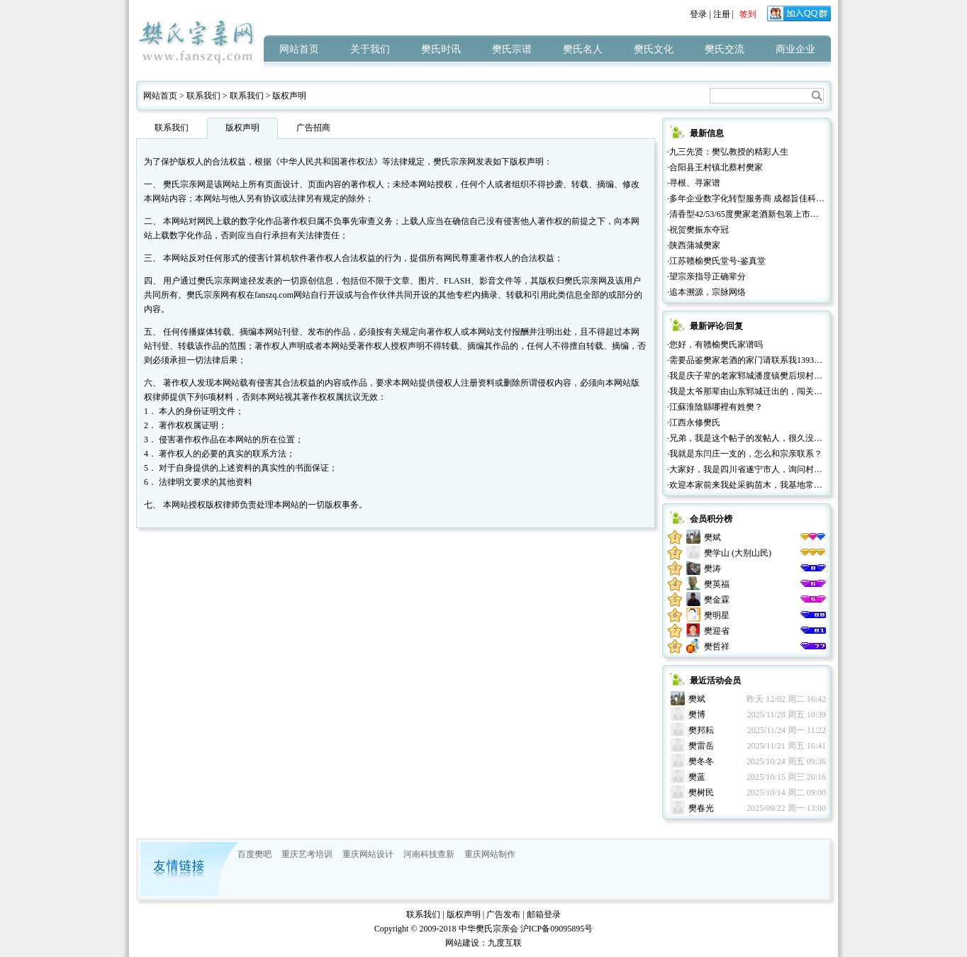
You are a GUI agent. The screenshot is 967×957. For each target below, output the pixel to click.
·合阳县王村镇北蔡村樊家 (715, 167)
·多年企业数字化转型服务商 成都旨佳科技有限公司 (763, 198)
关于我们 (370, 49)
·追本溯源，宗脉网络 (706, 292)
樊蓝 (696, 777)
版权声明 (289, 96)
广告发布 (503, 914)
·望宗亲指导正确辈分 (706, 276)
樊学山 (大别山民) (737, 553)
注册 (721, 14)
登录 (698, 14)
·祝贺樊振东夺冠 (698, 230)
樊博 (696, 715)
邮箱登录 (544, 914)
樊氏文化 (653, 49)
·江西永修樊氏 (693, 422)
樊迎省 (717, 631)
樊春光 (701, 808)
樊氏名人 (583, 49)
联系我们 (203, 96)
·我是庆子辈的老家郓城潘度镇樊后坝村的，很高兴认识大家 (778, 376)
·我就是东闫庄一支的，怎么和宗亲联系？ (744, 454)
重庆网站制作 (489, 854)
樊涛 (712, 568)
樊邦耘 (701, 730)
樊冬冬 (701, 761)
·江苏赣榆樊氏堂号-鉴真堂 (716, 261)
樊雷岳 (701, 746)
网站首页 (299, 49)
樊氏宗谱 (512, 49)
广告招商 (313, 128)
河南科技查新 (428, 854)
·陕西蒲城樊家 (693, 245)
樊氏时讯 (441, 49)
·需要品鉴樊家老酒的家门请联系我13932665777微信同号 (772, 360)
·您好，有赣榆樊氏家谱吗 (715, 344)
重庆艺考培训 (306, 854)
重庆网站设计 (367, 854)
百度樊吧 (254, 854)
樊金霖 (717, 600)
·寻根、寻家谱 (693, 183)
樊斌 (712, 537)
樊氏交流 (724, 49)
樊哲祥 (717, 646)
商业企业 (795, 49)
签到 (747, 14)
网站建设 (462, 943)
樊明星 (717, 615)
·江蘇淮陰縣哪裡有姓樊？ (715, 407)
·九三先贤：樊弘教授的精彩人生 (727, 152)
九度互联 (505, 943)
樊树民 (701, 793)
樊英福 (717, 584)
